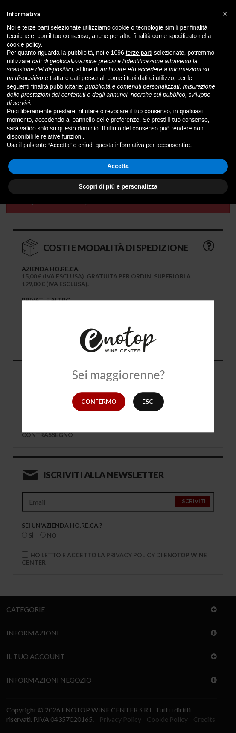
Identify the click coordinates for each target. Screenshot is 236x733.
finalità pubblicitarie (56, 86)
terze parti (139, 52)
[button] (225, 14)
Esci (148, 401)
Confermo (99, 401)
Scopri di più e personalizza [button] (118, 186)
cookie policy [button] (24, 44)
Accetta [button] (118, 166)
